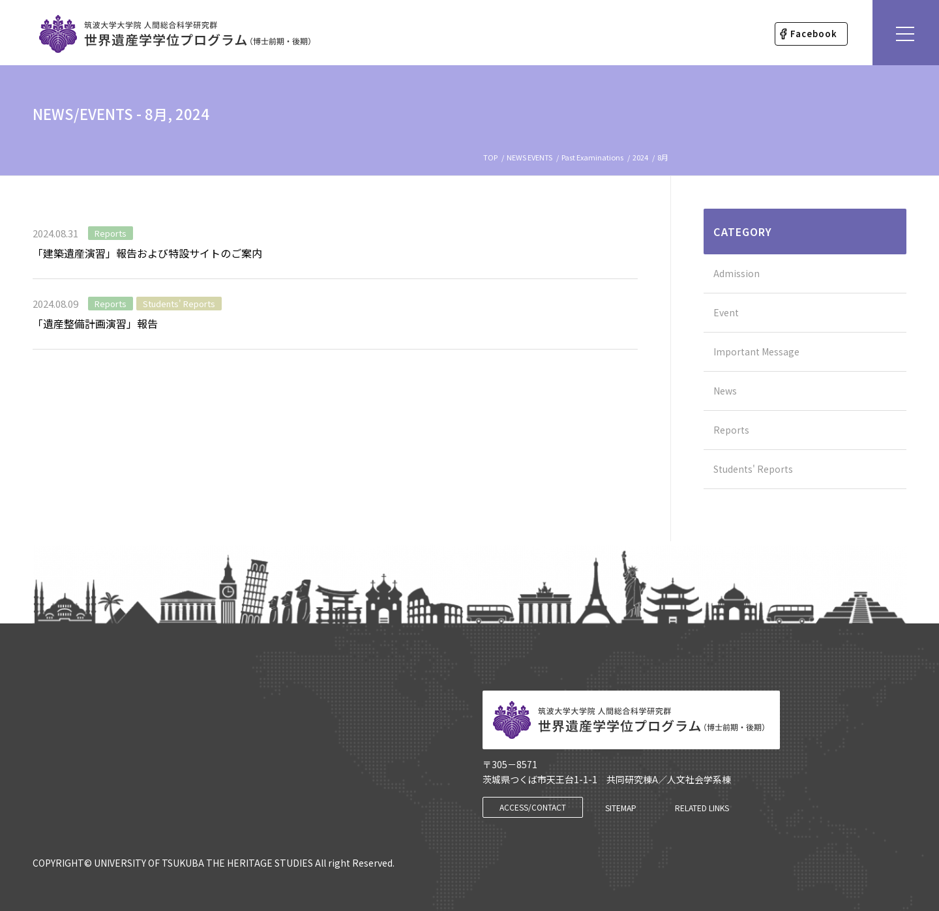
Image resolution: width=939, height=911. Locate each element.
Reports (111, 233)
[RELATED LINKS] (702, 808)
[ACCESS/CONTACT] (533, 807)
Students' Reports (179, 303)
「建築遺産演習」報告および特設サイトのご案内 (147, 253)
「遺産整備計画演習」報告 (95, 323)
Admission (736, 273)
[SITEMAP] (621, 808)
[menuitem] (811, 34)
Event (726, 312)
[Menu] (905, 32)
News (725, 390)
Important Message (756, 351)
